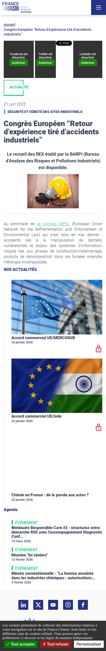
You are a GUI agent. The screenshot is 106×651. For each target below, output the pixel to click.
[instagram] (68, 605)
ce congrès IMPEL (53, 223)
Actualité (19, 87)
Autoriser (18, 63)
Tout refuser (56, 644)
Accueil (9, 25)
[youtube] (53, 604)
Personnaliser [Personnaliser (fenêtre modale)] (88, 644)
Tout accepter (20, 644)
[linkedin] (23, 604)
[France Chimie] (16, 7)
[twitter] (38, 604)
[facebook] (82, 604)
